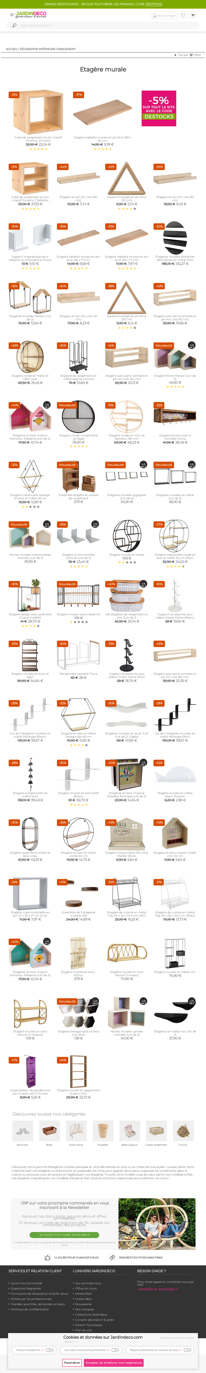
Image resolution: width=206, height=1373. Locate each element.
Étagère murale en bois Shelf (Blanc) (78, 794)
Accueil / (12, 49)
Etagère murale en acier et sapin (30, 675)
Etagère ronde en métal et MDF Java (30, 377)
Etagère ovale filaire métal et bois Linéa (30, 854)
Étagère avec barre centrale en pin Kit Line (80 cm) (175, 675)
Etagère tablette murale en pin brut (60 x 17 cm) (126, 258)
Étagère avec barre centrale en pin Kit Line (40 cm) (126, 377)
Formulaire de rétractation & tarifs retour (40, 1293)
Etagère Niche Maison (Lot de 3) (175, 377)
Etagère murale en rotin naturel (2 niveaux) (30, 1033)
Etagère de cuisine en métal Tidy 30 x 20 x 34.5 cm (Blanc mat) (175, 916)
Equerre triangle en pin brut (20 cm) (126, 198)
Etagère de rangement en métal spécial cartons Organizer (79, 379)
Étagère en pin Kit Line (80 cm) (78, 198)
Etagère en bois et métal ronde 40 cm (78, 854)
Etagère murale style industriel (78, 614)
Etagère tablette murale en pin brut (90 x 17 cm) (78, 258)
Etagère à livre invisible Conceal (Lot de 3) (78, 556)
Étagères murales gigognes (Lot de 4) (126, 496)
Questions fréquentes (26, 1288)
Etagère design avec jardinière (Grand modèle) (30, 615)
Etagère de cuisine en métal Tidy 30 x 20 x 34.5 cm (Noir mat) (126, 916)
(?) (42, 1350)
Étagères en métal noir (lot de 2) (175, 1033)
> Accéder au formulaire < (157, 1289)
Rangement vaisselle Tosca (78, 674)
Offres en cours (86, 1288)
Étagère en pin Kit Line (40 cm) (78, 317)
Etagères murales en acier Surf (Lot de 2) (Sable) (126, 735)
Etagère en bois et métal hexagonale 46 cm (78, 735)
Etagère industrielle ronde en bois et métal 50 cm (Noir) (175, 556)
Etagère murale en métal (126, 554)
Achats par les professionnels (31, 1299)
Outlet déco (83, 1299)
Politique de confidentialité (30, 1309)
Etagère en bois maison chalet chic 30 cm (175, 854)
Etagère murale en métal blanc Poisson (175, 794)
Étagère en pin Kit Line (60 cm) (175, 198)
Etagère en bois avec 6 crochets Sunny (175, 437)
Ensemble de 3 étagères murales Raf (78, 914)
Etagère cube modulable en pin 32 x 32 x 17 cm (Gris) (30, 914)
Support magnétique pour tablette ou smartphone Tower (30, 258)
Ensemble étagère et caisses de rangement (78, 496)
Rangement (66, 49)
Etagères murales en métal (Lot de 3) (175, 496)
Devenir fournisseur (89, 1325)
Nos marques (84, 1309)
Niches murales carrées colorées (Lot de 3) (126, 1033)
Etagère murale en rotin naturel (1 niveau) (127, 973)
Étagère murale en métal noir (175, 972)
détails (72, 1341)
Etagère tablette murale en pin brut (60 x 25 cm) (102, 139)
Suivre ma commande (26, 1283)
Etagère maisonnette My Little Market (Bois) (126, 854)
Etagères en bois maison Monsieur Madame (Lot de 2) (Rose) (30, 439)
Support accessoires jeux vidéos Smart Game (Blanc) (175, 615)
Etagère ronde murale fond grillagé (79, 437)
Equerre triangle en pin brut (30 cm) (126, 317)
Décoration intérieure (38, 49)
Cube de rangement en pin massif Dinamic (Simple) (38, 139)
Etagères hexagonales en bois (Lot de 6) (78, 1033)
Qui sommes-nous (88, 1283)
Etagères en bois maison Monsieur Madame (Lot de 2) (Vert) (30, 975)
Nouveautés (83, 1304)
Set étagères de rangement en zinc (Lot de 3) (126, 615)
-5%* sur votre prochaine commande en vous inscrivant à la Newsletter (64, 1205)
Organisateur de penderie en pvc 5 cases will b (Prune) (30, 1091)
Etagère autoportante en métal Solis (30, 794)
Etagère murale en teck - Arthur (78, 973)
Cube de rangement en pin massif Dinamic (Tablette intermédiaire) (30, 200)
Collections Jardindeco (91, 1314)
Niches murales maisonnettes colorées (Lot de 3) (30, 556)
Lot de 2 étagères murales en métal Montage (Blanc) (30, 735)
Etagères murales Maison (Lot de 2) (30, 317)
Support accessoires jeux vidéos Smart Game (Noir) (126, 675)
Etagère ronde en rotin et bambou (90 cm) (127, 437)
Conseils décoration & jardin (94, 1320)
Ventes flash (83, 1293)
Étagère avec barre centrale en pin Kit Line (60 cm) (175, 317)
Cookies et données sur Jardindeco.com (102, 1337)
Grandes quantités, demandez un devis (38, 1304)
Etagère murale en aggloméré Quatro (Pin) (78, 1091)
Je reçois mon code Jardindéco (64, 1235)
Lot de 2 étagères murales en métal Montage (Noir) (175, 735)
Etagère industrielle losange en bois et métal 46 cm (30, 496)
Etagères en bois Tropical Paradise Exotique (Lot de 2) (126, 794)
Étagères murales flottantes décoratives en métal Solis (175, 258)
